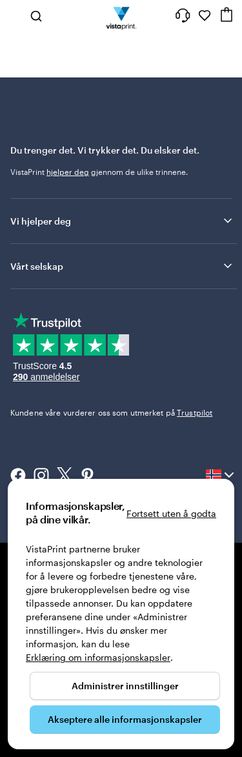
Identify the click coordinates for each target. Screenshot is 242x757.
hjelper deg (67, 171)
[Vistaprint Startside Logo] (121, 15)
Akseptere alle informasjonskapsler (125, 719)
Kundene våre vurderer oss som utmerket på (111, 412)
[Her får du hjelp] (182, 15)
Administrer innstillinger (125, 685)
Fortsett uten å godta (171, 513)
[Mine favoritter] (204, 15)
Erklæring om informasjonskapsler (98, 657)
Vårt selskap (122, 265)
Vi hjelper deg (122, 220)
